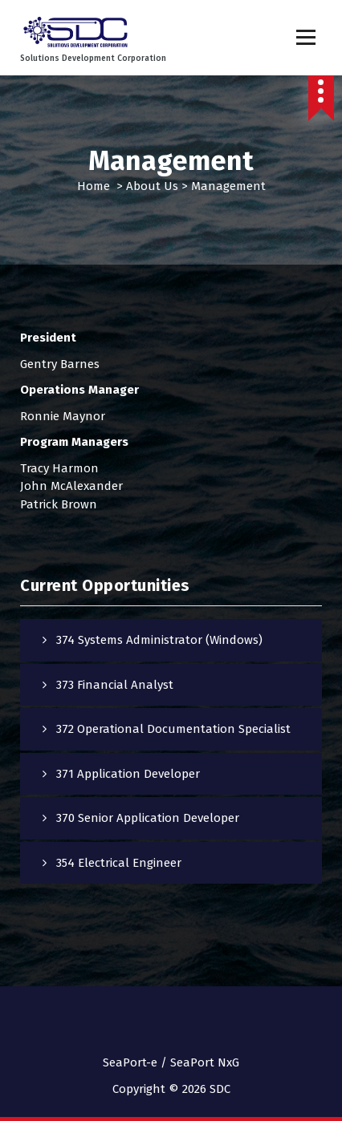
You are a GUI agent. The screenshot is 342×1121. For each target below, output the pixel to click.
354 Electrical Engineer (118, 863)
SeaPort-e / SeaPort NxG (171, 1062)
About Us (152, 186)
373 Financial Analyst (114, 685)
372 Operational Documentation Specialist (173, 729)
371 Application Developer (128, 774)
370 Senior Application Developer (147, 818)
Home (93, 186)
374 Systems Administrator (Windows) (159, 640)
